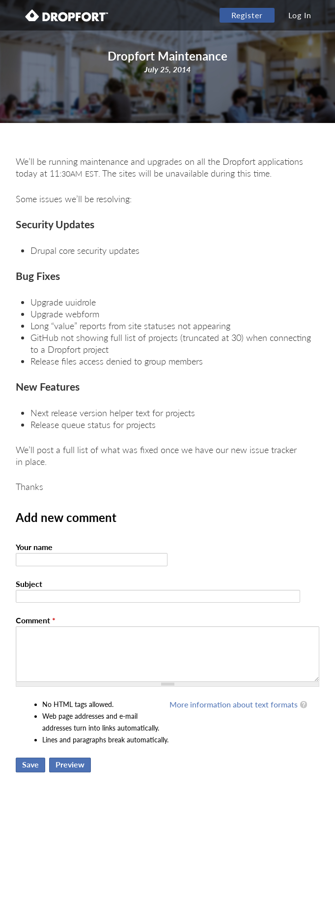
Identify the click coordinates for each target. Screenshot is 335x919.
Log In (299, 15)
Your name (34, 546)
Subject (29, 583)
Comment (36, 620)
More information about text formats (233, 704)
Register (247, 15)
